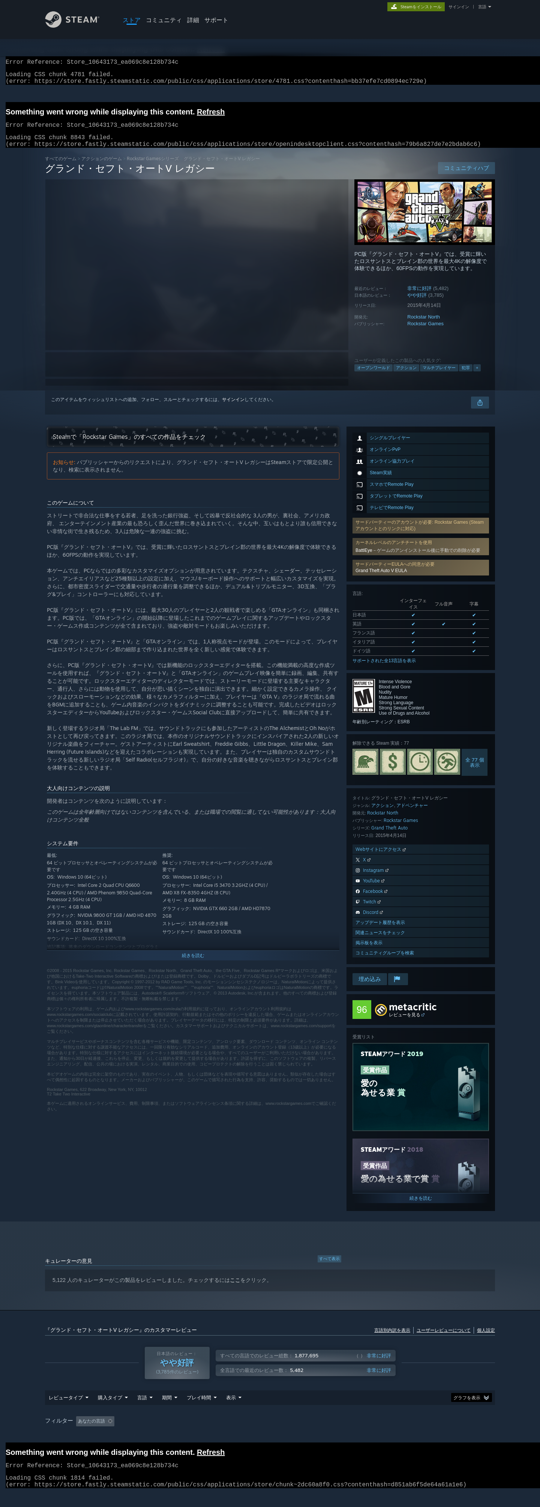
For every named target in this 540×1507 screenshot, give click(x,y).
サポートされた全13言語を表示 (384, 669)
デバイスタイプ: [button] (461, 1435)
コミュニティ (164, 20)
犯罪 (466, 376)
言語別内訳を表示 (392, 1339)
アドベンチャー (412, 814)
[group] (270, 1435)
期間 (167, 1412)
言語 (482, 6)
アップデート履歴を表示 (380, 931)
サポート (216, 20)
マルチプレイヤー (439, 376)
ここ (235, 1289)
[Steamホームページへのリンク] (78, 26)
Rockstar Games (425, 332)
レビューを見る (404, 1023)
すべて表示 (329, 1267)
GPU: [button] (425, 1435)
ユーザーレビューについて (444, 1339)
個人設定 (486, 1339)
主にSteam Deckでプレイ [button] (284, 1435)
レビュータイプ (66, 1412)
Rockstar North (423, 326)
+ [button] (477, 376)
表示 (231, 1412)
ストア (132, 20)
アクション (406, 376)
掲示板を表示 (369, 951)
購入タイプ (110, 1412)
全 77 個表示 (474, 771)
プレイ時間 (199, 1412)
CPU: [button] (399, 1435)
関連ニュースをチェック (380, 941)
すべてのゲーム (60, 167)
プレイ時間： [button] (231, 1435)
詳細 (193, 20)
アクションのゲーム (101, 167)
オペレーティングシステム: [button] (352, 1435)
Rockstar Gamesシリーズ (153, 167)
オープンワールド (373, 376)
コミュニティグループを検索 (385, 962)
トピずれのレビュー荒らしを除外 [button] (169, 1435)
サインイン (458, 6)
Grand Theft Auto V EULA (381, 579)
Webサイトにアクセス (381, 858)
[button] (420, 576)
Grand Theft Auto (389, 837)
